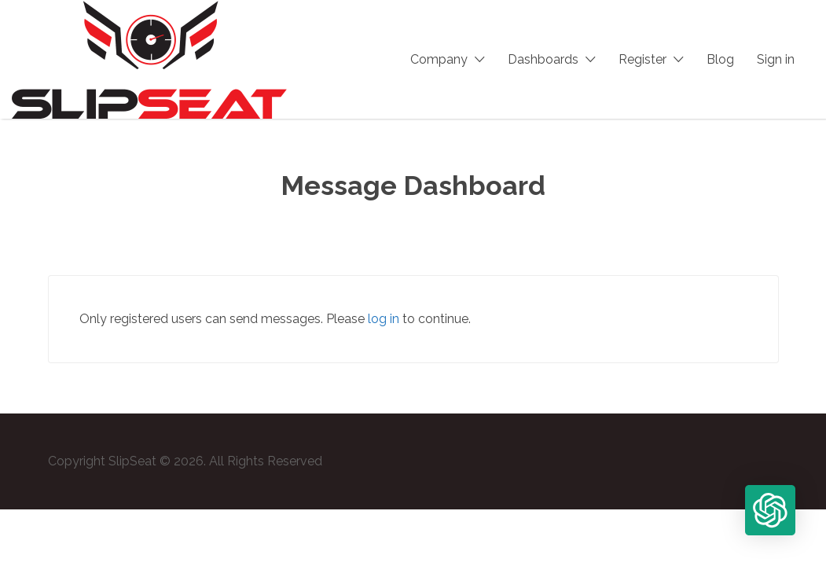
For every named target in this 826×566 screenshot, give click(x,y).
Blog (720, 59)
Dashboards (543, 59)
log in (383, 318)
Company (439, 59)
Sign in (776, 59)
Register (642, 59)
